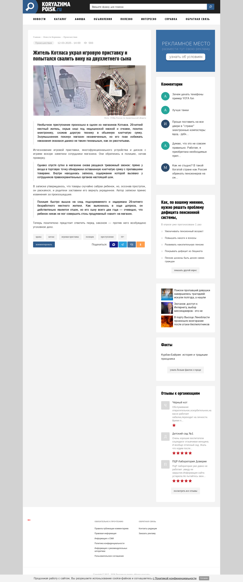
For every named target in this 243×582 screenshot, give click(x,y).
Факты (166, 344)
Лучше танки (180, 110)
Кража (38, 236)
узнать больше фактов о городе (185, 370)
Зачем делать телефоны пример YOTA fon (187, 96)
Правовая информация (105, 533)
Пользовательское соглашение (109, 556)
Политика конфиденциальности (109, 543)
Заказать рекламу (147, 533)
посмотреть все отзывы (185, 491)
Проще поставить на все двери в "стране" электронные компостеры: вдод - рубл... (189, 128)
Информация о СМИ (104, 538)
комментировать (44, 244)
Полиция (90, 236)
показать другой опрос (185, 270)
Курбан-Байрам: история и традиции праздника (184, 356)
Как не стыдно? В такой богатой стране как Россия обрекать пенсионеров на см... (189, 171)
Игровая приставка (70, 236)
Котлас (51, 236)
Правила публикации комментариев (111, 528)
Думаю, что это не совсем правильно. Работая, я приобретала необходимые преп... (189, 149)
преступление (107, 236)
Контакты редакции (148, 528)
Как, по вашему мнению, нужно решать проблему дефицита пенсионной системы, (182, 210)
